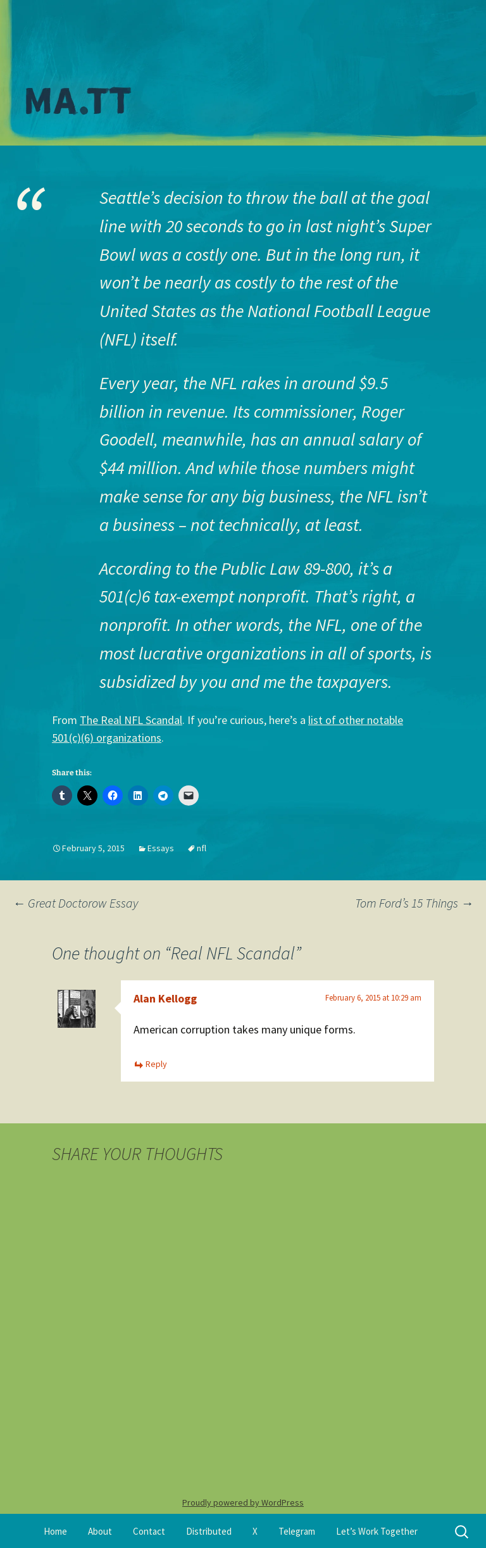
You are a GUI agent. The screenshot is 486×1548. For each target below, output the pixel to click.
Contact (149, 1531)
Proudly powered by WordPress (243, 1502)
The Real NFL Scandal (131, 720)
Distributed (209, 1531)
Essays (160, 848)
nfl (201, 848)
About (100, 1531)
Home (55, 1531)
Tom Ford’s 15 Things (414, 903)
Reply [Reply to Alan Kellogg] (156, 1064)
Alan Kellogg (165, 998)
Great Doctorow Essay (75, 903)
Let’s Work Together (377, 1531)
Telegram (296, 1531)
